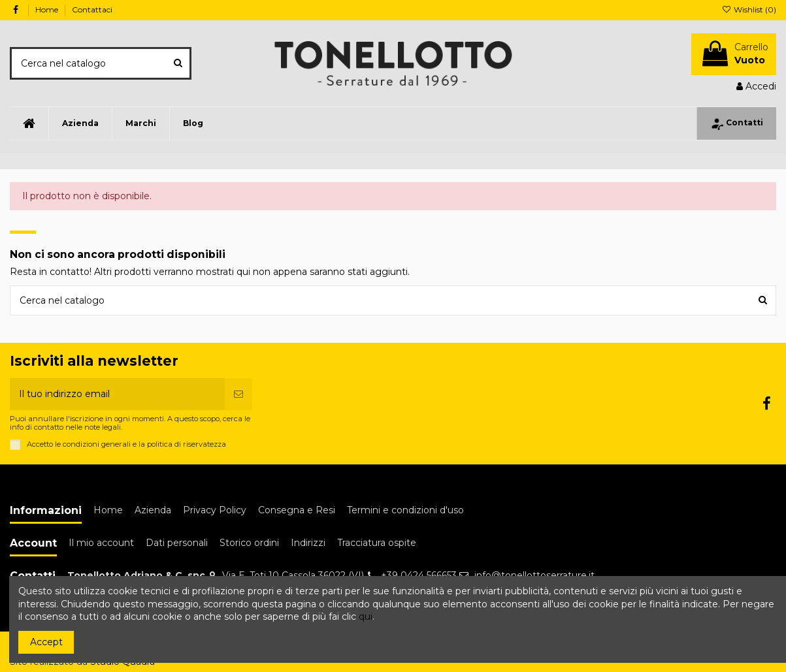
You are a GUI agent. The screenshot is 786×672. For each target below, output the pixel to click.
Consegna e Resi (296, 510)
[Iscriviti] (238, 394)
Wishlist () (749, 9)
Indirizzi (308, 543)
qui (365, 616)
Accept (46, 642)
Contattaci (92, 9)
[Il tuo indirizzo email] (117, 394)
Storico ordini (249, 543)
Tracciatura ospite (376, 543)
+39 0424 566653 (419, 575)
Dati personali (177, 543)
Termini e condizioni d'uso (405, 510)
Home (47, 9)
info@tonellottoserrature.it (534, 575)
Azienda (153, 510)
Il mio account (101, 543)
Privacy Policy (214, 510)
